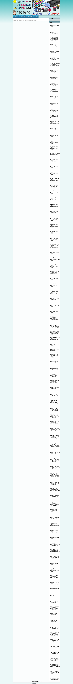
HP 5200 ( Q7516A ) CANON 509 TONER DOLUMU (54, 274)
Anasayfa (16, 16)
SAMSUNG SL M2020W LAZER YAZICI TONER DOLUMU (54, 638)
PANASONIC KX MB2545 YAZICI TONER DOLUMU (54, 612)
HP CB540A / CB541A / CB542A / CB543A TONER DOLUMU (54, 301)
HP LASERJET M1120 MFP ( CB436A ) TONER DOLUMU (54, 415)
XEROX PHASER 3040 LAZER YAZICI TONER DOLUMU (54, 648)
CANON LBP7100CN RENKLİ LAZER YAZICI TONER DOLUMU (55, 43)
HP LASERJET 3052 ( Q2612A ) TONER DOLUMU (54, 381)
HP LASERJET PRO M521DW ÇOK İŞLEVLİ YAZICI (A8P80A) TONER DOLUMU (54, 502)
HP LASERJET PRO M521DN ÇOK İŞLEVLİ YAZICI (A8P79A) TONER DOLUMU (55, 498)
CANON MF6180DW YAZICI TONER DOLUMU (54, 76)
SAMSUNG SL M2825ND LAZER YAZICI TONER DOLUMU (54, 640)
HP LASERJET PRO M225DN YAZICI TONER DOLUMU (54, 494)
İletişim (36, 16)
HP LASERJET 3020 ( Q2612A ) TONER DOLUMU (54, 376)
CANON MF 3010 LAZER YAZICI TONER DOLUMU (54, 52)
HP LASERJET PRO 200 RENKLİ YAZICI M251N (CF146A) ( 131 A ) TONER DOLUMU (55, 439)
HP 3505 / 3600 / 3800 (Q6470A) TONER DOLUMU (54, 237)
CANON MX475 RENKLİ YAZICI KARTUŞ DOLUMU (54, 106)
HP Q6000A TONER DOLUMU (54, 587)
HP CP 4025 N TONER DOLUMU (54, 346)
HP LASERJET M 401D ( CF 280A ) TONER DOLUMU (55, 412)
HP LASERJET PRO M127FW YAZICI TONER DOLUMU (54, 489)
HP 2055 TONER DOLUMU (54, 199)
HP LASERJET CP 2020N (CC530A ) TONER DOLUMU (54, 395)
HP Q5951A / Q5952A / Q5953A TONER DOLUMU (54, 585)
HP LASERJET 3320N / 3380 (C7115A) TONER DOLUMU (54, 386)
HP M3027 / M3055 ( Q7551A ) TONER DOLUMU (54, 543)
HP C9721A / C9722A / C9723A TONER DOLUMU (54, 299)
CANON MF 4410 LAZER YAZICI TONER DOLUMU (54, 54)
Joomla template (34, 683)
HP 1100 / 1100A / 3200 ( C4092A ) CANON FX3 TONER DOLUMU (55, 165)
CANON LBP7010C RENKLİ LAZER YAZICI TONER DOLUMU (55, 40)
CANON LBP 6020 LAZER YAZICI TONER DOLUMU (54, 28)
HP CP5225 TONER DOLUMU (54, 357)
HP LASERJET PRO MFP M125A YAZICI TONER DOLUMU (54, 507)
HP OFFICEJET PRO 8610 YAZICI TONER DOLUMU (55, 552)
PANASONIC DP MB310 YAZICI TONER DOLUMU (54, 607)
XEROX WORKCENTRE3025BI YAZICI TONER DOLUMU (54, 679)
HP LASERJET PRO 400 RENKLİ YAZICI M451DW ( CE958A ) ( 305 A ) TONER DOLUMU (55, 467)
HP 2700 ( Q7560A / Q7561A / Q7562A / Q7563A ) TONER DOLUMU (54, 219)
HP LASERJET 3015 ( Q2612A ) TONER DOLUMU (54, 374)
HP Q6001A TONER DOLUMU (54, 588)
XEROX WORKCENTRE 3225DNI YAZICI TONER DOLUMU (55, 662)
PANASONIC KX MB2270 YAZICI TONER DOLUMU (54, 609)
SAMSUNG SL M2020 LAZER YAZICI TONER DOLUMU (54, 635)
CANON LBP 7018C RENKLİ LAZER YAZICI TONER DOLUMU (55, 33)
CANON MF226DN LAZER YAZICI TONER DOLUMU (55, 64)
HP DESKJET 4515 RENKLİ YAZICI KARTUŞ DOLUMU (54, 369)
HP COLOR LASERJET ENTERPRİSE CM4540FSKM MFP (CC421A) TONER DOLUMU (55, 323)
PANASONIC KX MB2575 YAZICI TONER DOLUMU (54, 614)
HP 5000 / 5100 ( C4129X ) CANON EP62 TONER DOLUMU (55, 272)
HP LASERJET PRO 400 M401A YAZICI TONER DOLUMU (54, 455)
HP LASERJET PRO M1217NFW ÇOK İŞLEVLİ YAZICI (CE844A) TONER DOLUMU (54, 483)
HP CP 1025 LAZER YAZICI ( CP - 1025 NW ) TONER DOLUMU (54, 329)
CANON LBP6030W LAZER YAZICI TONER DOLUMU (54, 35)
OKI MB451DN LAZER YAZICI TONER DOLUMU (54, 602)
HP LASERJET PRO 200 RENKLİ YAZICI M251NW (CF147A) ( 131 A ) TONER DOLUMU (54, 443)
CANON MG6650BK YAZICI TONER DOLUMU (54, 92)
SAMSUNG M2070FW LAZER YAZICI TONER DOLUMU (54, 626)
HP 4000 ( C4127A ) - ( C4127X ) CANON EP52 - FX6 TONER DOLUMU (54, 245)
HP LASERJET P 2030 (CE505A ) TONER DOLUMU (54, 422)
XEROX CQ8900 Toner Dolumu (54, 646)
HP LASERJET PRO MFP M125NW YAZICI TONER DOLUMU (53, 510)
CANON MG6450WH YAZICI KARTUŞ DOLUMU (54, 90)
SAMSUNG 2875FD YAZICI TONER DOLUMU (54, 621)
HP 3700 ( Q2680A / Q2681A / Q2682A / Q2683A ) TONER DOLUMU (54, 239)
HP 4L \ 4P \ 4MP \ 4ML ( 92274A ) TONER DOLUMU (54, 270)
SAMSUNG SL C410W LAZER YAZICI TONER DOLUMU (54, 630)
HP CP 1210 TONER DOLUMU (54, 331)
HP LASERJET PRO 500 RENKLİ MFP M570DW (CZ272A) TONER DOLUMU (55, 480)
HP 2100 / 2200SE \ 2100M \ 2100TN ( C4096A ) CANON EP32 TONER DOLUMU (55, 202)
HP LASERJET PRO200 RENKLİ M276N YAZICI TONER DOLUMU (55, 520)
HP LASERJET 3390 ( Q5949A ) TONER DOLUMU (54, 388)
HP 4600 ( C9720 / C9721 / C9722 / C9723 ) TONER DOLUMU (55, 262)
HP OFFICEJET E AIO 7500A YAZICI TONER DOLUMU (54, 550)
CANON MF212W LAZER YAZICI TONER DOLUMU (54, 57)
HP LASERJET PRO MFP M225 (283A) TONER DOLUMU (54, 518)
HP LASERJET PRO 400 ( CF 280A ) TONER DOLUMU (55, 453)
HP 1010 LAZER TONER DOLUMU (55, 153)
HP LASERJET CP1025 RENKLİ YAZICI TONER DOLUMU (54, 397)
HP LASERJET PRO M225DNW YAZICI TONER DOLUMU (54, 496)
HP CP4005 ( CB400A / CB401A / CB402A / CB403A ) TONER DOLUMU (54, 355)
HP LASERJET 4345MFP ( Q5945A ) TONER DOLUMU (55, 390)
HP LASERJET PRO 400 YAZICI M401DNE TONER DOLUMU (54, 474)
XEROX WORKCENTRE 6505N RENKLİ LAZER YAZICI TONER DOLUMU (54, 676)
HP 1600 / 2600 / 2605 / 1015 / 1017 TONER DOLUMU (54, 186)
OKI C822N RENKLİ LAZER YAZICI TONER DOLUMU (54, 600)
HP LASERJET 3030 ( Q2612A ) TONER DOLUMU (54, 378)
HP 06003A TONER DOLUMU (54, 145)
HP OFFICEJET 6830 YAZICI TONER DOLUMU (54, 547)
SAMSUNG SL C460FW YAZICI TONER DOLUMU (54, 633)
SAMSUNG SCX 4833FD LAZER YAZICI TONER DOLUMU (54, 628)
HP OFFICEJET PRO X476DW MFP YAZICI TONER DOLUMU (54, 557)
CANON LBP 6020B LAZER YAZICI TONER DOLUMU (54, 31)
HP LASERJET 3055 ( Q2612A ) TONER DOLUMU (54, 383)
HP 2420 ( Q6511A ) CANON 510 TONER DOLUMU (54, 214)
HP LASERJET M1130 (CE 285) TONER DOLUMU (54, 417)
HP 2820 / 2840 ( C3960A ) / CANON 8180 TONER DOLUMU (54, 222)
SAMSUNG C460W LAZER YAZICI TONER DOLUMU (55, 623)
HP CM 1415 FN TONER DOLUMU (55, 307)
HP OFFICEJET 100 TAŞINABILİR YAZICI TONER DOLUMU (55, 545)
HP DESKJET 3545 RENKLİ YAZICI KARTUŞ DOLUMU (54, 367)
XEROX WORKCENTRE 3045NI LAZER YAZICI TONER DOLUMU (55, 660)
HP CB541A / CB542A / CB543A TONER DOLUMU (54, 304)
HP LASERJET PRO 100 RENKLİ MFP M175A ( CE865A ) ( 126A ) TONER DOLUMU (54, 436)
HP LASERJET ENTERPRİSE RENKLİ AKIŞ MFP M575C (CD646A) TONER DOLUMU (54, 409)
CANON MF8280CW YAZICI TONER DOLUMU (54, 78)
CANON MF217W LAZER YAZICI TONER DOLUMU (54, 61)
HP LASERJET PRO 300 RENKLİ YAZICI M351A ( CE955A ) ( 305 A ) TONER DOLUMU (55, 450)
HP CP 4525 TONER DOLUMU (54, 348)
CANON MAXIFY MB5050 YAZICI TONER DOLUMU (54, 47)
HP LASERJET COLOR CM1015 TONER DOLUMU (54, 393)
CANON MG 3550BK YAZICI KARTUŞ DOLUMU (54, 83)
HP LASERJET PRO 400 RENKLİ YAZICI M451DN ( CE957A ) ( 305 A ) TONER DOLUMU (55, 464)
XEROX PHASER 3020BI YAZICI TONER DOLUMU (54, 619)
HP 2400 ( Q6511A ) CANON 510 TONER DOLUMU (54, 210)
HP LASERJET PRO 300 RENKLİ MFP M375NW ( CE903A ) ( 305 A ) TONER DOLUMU (55, 446)
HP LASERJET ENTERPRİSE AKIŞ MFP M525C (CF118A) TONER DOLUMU (54, 403)
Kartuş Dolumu (30, 16)
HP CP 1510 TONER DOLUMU (54, 336)
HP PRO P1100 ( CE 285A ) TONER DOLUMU (54, 581)
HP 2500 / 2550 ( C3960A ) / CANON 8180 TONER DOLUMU (54, 217)
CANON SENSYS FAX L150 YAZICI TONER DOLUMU (54, 116)
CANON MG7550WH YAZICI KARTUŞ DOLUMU (54, 97)
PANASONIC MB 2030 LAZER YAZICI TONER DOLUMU (54, 616)
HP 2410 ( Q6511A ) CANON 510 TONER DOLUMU (54, 212)
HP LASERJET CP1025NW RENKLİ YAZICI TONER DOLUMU (54, 400)
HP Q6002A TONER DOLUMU (54, 589)
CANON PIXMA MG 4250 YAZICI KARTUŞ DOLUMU (54, 113)
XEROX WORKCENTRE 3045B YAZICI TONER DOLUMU (54, 658)
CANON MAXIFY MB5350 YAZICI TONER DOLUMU (54, 50)
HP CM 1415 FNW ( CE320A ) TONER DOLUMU (54, 310)
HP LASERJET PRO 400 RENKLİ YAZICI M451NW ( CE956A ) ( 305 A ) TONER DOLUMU (55, 471)
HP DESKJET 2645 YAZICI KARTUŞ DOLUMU (54, 364)
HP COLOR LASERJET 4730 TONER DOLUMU (54, 317)
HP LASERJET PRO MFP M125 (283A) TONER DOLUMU (54, 505)
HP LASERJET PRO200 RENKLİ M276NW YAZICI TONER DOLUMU (54, 523)
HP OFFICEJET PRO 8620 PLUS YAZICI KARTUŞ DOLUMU (54, 555)
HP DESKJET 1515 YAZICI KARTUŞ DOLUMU (54, 360)
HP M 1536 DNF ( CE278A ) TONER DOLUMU (54, 533)
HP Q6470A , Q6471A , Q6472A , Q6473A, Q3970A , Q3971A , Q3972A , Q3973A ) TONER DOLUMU (54, 593)
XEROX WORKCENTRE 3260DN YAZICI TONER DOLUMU (54, 665)
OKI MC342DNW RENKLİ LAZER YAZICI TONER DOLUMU (54, 604)
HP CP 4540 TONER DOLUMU (54, 349)
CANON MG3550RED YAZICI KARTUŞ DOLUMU (54, 85)
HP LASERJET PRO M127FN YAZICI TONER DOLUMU (54, 486)
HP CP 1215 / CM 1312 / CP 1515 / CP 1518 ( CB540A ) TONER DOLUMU (55, 333)
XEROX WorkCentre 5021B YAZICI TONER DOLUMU (55, 667)
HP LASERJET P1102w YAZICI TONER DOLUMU (54, 427)
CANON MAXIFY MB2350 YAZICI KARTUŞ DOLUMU (54, 45)
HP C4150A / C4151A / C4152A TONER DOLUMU (54, 294)
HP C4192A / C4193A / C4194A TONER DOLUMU (54, 297)
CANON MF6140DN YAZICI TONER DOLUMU (54, 73)
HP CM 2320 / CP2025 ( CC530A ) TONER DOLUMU (54, 314)
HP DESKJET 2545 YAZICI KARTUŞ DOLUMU (54, 362)
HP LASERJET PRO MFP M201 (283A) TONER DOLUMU (54, 516)
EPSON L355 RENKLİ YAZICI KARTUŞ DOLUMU (54, 129)
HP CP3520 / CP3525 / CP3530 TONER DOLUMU (54, 352)
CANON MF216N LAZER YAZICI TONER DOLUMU (54, 59)
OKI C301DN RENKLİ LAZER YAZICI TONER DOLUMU (54, 597)
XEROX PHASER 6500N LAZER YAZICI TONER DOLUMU (54, 653)
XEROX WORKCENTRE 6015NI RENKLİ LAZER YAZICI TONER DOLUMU (54, 672)
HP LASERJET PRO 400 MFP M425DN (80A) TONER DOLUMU (55, 458)
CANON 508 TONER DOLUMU (54, 24)
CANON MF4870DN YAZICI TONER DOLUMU (54, 71)
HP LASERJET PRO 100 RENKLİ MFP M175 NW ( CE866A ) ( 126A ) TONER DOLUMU (55, 429)
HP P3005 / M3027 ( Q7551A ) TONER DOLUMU (54, 576)
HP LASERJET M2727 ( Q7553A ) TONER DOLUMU (54, 420)
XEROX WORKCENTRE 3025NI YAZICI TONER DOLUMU (54, 655)
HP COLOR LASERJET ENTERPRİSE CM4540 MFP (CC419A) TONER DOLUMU (54, 319)
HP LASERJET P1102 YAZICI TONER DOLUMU (54, 424)
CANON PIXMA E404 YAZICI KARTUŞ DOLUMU (54, 111)
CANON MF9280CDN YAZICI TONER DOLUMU (54, 80)
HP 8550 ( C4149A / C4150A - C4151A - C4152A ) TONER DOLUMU (54, 291)
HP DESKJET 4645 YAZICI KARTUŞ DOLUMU (54, 371)
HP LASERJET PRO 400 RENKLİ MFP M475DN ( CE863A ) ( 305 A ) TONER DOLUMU (55, 460)
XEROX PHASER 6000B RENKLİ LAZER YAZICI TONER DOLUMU (55, 651)
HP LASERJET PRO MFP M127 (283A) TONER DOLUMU (54, 513)
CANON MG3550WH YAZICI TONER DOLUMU (54, 87)
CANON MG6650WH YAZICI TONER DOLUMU (54, 95)
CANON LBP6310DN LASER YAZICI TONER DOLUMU (54, 38)
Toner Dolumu (23, 16)
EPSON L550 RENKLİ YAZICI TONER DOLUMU (54, 131)
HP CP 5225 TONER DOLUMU (54, 350)
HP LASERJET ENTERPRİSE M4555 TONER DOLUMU (54, 407)
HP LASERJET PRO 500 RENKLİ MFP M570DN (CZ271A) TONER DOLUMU (54, 476)
